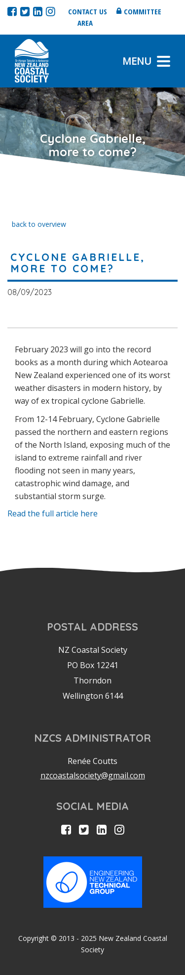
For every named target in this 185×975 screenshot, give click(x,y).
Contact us (87, 11)
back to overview (39, 224)
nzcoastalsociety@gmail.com (92, 775)
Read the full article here (52, 513)
